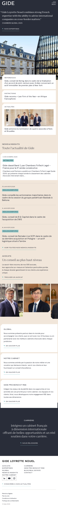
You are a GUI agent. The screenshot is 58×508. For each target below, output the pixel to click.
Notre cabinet (9, 475)
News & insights (10, 472)
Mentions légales (7, 493)
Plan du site (5, 496)
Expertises (7, 468)
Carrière (28, 466)
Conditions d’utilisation (9, 498)
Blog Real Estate (32, 470)
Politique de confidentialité (10, 501)
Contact (28, 472)
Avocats (6, 466)
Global (5, 470)
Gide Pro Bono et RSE (34, 468)
